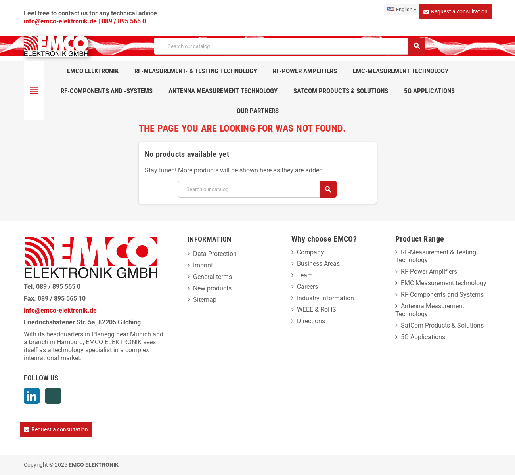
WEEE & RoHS (316, 309)
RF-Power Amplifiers (429, 271)
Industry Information (325, 298)
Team (305, 275)
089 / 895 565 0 (123, 21)
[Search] (289, 46)
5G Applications (423, 337)
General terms (212, 276)
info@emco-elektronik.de (61, 21)
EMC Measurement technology (443, 283)
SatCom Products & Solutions (442, 325)
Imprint (203, 265)
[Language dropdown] (401, 9)
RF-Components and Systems (442, 294)
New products (212, 288)
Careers (307, 286)
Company (310, 252)
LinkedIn (32, 396)
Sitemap (204, 299)
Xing (53, 396)
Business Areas (318, 263)
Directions (311, 321)
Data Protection (215, 254)
